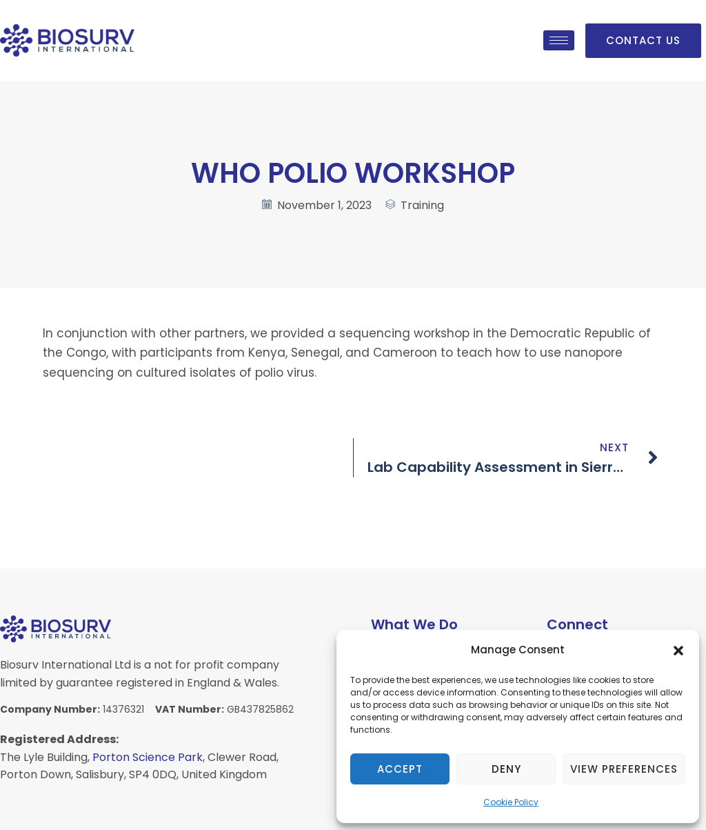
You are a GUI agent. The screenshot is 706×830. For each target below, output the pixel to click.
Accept (400, 769)
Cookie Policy (510, 802)
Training (422, 205)
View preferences (624, 769)
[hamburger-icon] (558, 40)
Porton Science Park (147, 757)
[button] (678, 651)
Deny (506, 769)
